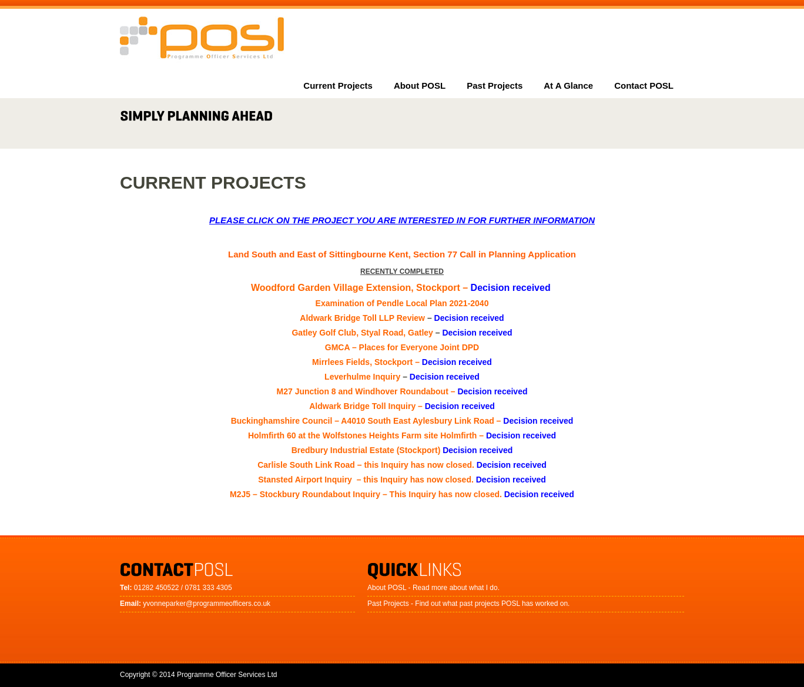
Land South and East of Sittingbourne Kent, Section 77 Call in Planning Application (402, 254)
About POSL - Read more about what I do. (433, 588)
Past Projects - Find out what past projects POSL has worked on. (468, 603)
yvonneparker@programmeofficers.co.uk (206, 603)
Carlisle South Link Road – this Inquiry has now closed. (402, 465)
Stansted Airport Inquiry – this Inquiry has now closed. (402, 479)
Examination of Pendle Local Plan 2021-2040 (402, 303)
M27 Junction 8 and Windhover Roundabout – (402, 391)
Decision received (469, 318)
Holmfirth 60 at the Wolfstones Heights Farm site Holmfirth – (402, 435)
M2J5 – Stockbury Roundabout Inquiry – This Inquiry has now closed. (402, 494)
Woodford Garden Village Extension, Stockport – (402, 288)
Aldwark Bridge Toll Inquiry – (402, 406)
